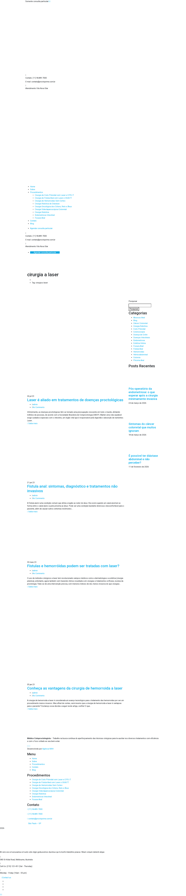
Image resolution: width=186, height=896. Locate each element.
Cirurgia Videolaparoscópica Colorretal (48, 791)
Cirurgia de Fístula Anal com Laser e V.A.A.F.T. (50, 782)
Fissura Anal (138, 346)
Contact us (6, 877)
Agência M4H (47, 749)
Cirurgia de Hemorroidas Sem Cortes (47, 785)
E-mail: (28, 82)
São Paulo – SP (34, 823)
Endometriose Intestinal (42, 796)
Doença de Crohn (140, 335)
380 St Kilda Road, (7, 860)
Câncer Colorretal (140, 323)
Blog (135, 320)
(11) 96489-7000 (34, 809)
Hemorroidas (138, 352)
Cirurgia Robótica (140, 326)
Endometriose (139, 340)
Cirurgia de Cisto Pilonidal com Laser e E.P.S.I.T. (51, 779)
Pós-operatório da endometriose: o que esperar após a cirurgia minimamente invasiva (143, 394)
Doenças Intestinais (141, 337)
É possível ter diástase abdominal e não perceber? (143, 459)
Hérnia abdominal (140, 354)
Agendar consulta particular (41, 228)
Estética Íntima (139, 343)
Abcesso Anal (139, 317)
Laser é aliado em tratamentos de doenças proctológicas (75, 400)
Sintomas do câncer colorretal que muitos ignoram (142, 427)
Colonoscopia (139, 332)
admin (35, 404)
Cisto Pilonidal (139, 329)
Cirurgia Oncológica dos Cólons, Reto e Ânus (50, 788)
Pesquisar (133, 301)
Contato (35, 767)
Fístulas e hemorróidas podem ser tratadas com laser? (73, 566)
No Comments (38, 407)
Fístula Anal (138, 349)
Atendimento (30, 88)
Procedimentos (38, 764)
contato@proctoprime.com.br (39, 819)
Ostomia (136, 357)
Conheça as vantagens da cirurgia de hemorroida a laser (75, 688)
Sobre (34, 761)
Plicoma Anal (138, 360)
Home (34, 758)
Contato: (28, 78)
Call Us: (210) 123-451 (9, 866)
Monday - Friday (6, 873)
